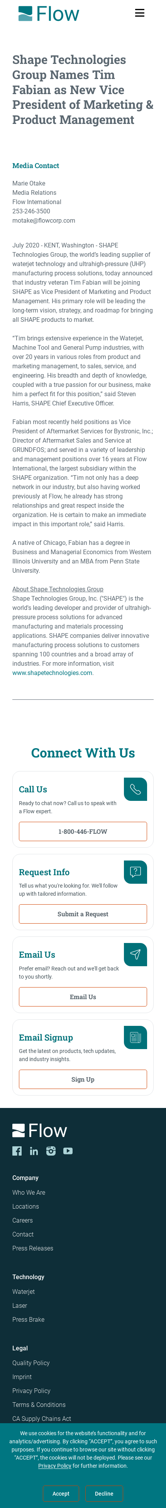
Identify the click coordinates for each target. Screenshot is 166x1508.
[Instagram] (51, 1151)
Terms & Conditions (39, 1404)
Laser (19, 1305)
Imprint (22, 1377)
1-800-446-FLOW (83, 831)
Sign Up (83, 1079)
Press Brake (28, 1319)
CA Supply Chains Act (41, 1418)
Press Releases (32, 1248)
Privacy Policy (31, 1391)
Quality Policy (31, 1363)
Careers (22, 1220)
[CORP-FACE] (17, 1151)
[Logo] (83, 1131)
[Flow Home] (49, 13)
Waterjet (23, 1291)
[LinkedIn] (34, 1151)
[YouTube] (68, 1151)
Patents (22, 1432)
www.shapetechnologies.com (52, 673)
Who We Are (28, 1192)
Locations (25, 1206)
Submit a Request (83, 914)
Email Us (83, 997)
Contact (23, 1234)
